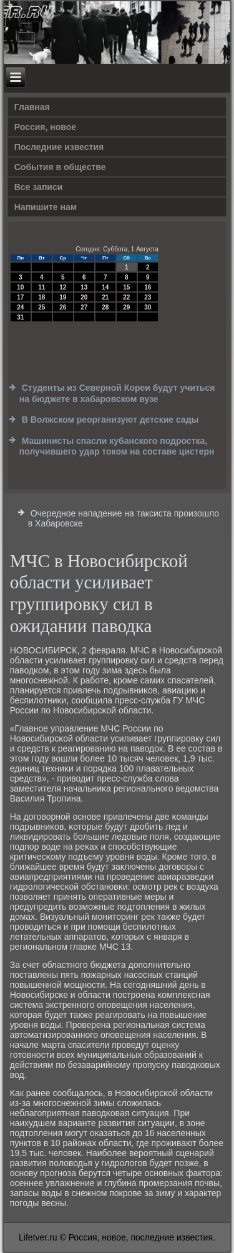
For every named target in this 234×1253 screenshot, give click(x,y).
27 (83, 307)
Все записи (38, 187)
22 (126, 297)
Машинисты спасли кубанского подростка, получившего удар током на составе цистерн (117, 446)
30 (147, 307)
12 (62, 287)
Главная (32, 107)
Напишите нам (45, 207)
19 (62, 297)
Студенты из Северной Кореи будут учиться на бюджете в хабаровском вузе (117, 393)
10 (20, 287)
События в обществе (60, 167)
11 (41, 287)
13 (83, 287)
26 (62, 307)
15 (126, 287)
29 (126, 307)
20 (83, 297)
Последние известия (59, 147)
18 (41, 297)
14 (105, 287)
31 (20, 317)
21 (105, 297)
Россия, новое (45, 127)
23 (147, 297)
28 (105, 307)
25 (41, 307)
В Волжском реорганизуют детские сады (110, 420)
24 (20, 307)
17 (20, 297)
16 (147, 287)
